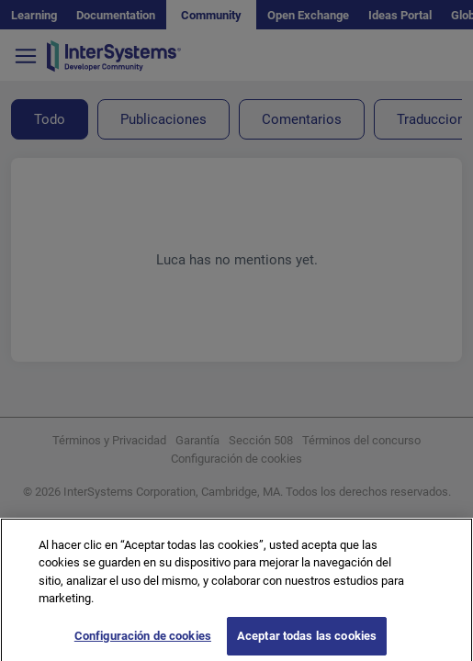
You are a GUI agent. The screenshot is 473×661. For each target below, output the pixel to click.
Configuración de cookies (142, 641)
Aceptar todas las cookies (307, 641)
